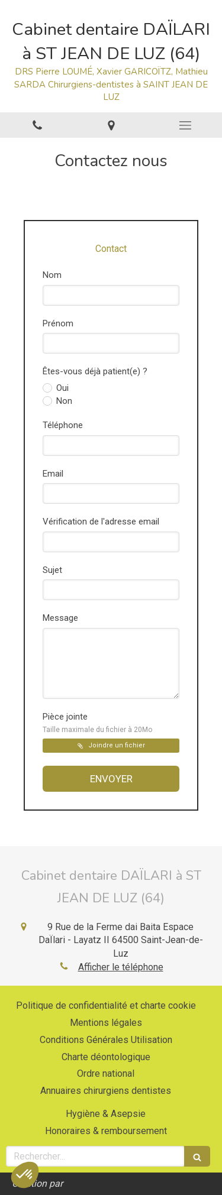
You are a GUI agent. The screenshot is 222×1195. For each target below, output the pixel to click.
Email (53, 473)
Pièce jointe (97, 722)
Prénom (58, 323)
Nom (52, 275)
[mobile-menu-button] (185, 125)
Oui (61, 388)
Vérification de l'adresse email (101, 521)
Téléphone (63, 425)
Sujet (52, 570)
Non (63, 401)
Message (60, 618)
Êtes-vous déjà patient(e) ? (95, 371)
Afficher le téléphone (120, 967)
